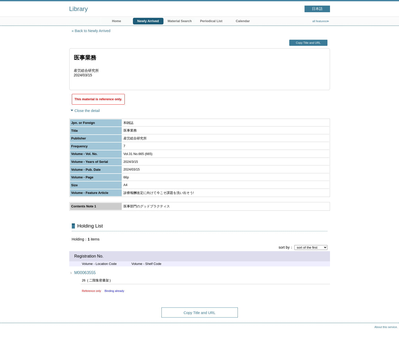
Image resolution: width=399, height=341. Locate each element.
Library (78, 8)
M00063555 (85, 273)
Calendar (243, 21)
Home (116, 21)
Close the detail (87, 111)
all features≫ (320, 21)
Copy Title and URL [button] (308, 42)
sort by (284, 247)
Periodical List (211, 21)
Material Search (180, 21)
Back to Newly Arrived (93, 31)
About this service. (386, 327)
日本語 (317, 9)
